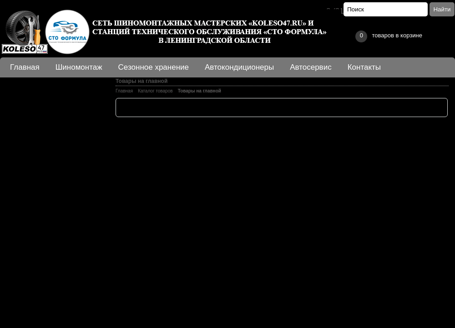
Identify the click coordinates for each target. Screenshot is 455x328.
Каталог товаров (155, 90)
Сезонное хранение (153, 67)
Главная (25, 67)
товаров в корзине (388, 36)
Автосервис (310, 67)
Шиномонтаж (79, 67)
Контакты (364, 67)
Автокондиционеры (239, 67)
